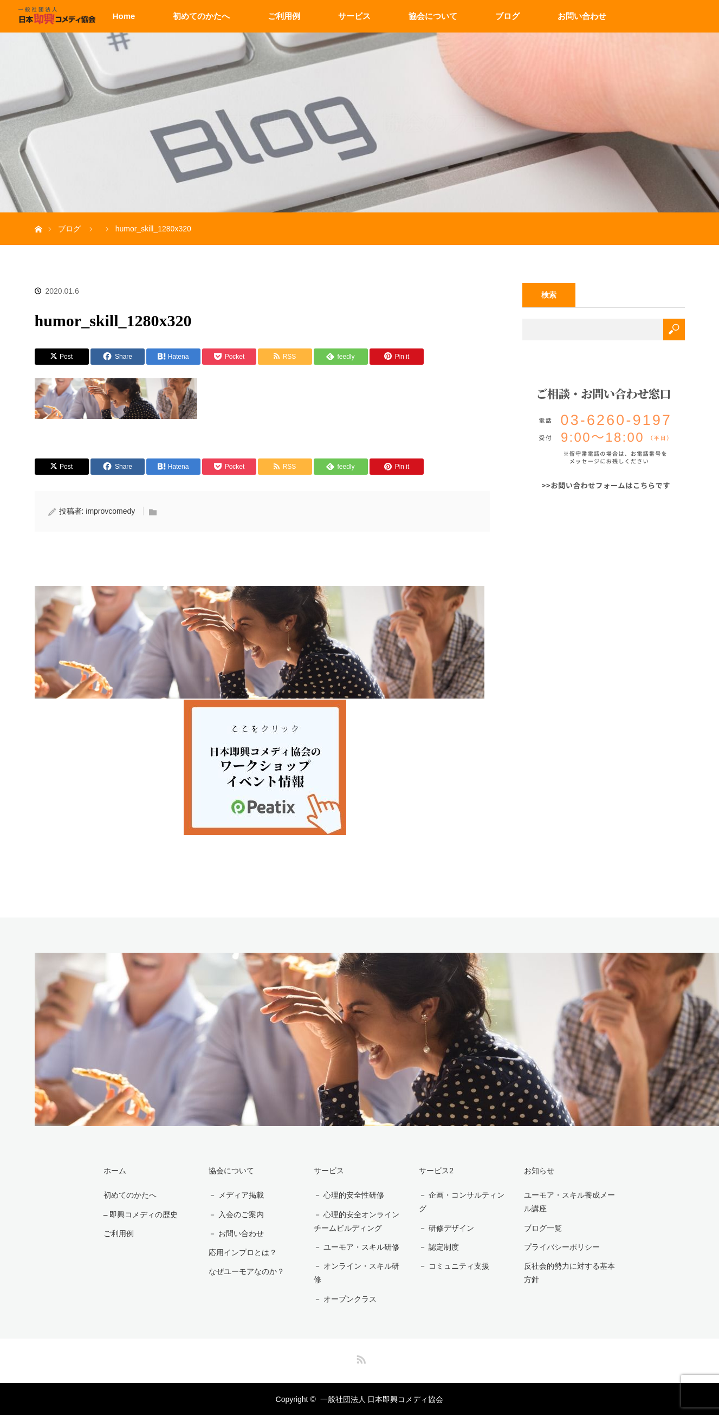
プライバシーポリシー (562, 1247)
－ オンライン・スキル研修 (356, 1273)
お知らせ (539, 1170)
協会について (433, 16)
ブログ (507, 16)
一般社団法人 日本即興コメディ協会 (382, 1398)
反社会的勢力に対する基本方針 (569, 1273)
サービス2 (436, 1170)
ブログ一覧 (543, 1228)
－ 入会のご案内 (235, 1214)
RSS (360, 1357)
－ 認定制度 (439, 1247)
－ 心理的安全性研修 (349, 1195)
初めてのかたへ (201, 16)
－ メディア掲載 (235, 1195)
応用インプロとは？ (242, 1252)
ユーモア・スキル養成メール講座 (569, 1202)
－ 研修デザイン (446, 1228)
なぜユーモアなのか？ (246, 1271)
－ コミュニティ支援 (454, 1266)
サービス (354, 16)
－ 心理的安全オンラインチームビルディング (356, 1221)
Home (124, 16)
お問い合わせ (582, 16)
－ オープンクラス (345, 1298)
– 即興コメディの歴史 (140, 1214)
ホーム (114, 1170)
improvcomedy (110, 511)
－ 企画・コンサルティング (461, 1202)
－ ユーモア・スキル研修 (356, 1247)
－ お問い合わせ (235, 1233)
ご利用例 (284, 16)
